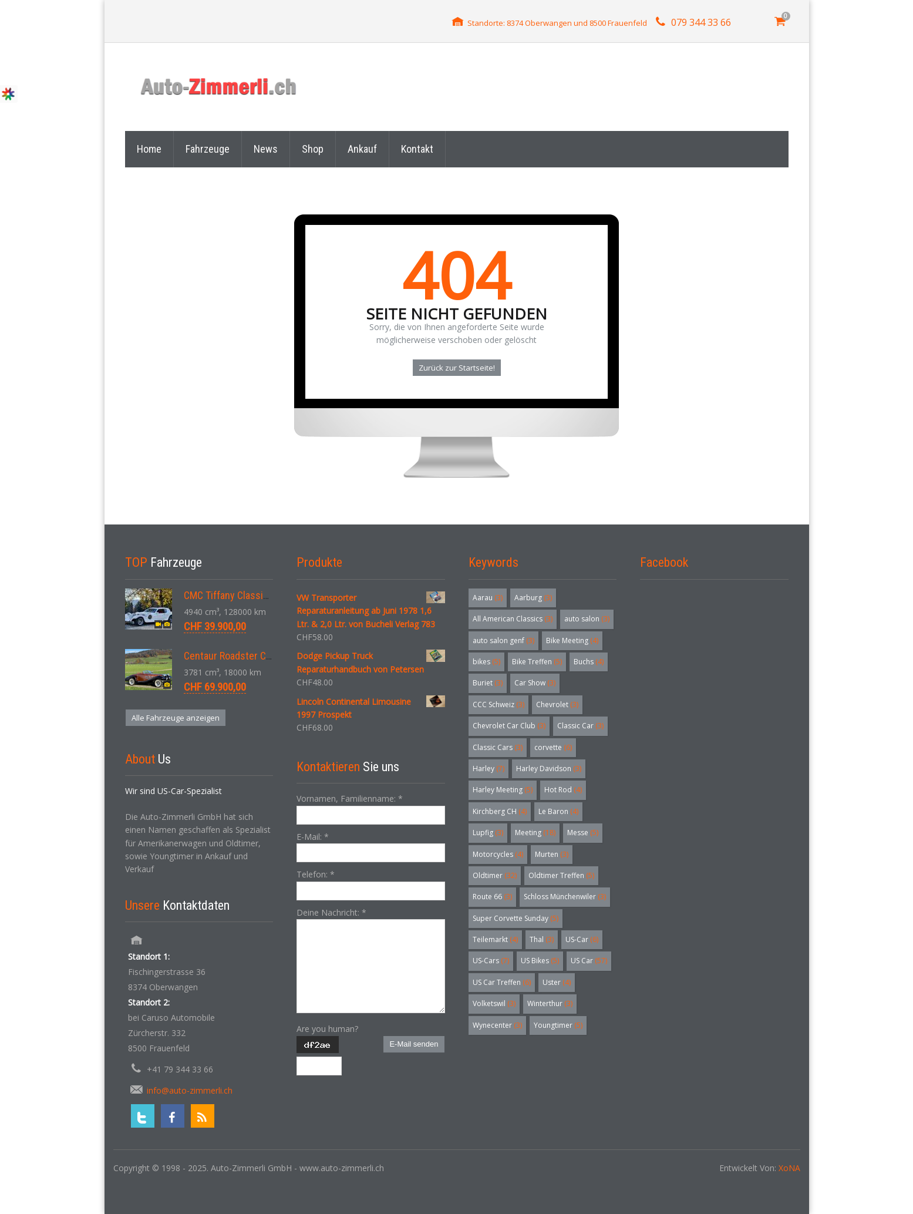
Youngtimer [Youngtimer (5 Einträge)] (558, 1025)
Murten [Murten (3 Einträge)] (551, 854)
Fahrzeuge (208, 149)
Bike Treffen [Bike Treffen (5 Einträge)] (537, 662)
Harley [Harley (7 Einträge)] (488, 769)
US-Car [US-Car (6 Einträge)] (581, 939)
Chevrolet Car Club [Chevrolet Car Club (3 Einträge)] (509, 726)
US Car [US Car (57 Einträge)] (589, 961)
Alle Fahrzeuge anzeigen (176, 717)
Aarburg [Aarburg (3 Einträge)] (533, 598)
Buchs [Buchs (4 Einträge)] (589, 662)
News (266, 149)
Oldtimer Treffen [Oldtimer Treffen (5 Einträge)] (561, 875)
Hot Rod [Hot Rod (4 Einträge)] (563, 790)
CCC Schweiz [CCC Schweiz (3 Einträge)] (498, 704)
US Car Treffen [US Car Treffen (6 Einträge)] (502, 982)
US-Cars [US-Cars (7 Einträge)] (491, 961)
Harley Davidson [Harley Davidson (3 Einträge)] (548, 769)
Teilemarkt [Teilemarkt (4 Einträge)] (495, 939)
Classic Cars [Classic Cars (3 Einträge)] (498, 747)
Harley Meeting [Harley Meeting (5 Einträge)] (503, 790)
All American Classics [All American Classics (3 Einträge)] (512, 619)
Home (149, 149)
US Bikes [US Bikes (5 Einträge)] (540, 961)
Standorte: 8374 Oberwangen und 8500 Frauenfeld (557, 23)
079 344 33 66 (701, 22)
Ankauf (362, 149)
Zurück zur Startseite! (457, 367)
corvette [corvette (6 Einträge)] (553, 747)
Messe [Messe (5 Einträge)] (582, 833)
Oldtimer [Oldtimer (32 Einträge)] (495, 875)
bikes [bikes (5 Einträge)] (486, 662)
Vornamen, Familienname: (350, 798)
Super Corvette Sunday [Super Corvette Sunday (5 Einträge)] (515, 918)
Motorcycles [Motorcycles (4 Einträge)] (498, 854)
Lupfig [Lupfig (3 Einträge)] (488, 833)
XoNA (789, 1167)
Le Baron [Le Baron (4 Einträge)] (558, 811)
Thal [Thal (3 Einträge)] (542, 939)
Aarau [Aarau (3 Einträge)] (488, 598)
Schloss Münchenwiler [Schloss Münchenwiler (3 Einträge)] (565, 897)
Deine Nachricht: (331, 912)
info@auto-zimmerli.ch (190, 1090)
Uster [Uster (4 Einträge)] (557, 982)
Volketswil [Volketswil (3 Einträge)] (494, 1003)
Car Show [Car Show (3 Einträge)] (534, 683)
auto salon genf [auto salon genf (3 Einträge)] (503, 640)
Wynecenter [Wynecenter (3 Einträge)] (497, 1025)
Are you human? (327, 1028)
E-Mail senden (413, 1044)
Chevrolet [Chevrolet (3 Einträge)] (557, 704)
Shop (313, 149)
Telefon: (316, 874)
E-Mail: (313, 836)
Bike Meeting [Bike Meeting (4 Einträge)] (572, 640)
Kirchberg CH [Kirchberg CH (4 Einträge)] (500, 811)
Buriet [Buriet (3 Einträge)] (488, 683)
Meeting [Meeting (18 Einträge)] (535, 833)
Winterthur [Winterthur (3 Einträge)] (549, 1003)
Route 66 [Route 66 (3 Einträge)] (492, 897)
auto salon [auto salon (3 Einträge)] (586, 619)
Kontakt (417, 149)
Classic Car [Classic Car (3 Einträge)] (580, 726)
